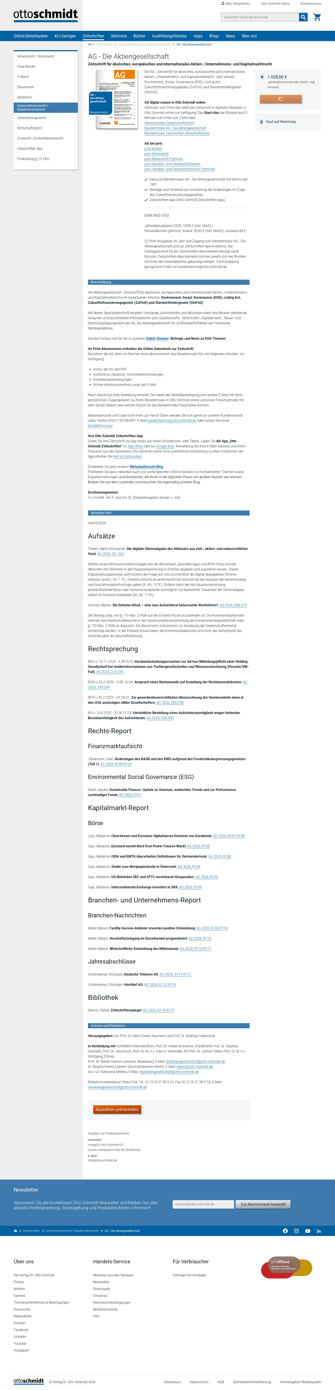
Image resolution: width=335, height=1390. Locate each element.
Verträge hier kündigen (189, 1275)
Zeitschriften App (30, 149)
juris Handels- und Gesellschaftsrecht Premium (179, 169)
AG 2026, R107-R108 (229, 836)
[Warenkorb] (317, 17)
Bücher (139, 35)
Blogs (214, 35)
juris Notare (153, 149)
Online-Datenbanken (31, 35)
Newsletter (101, 1282)
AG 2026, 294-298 (170, 703)
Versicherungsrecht (31, 118)
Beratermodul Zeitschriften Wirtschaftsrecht (177, 133)
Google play (165, 446)
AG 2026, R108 (198, 846)
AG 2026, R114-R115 (158, 1010)
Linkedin (20, 1337)
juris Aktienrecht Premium (163, 159)
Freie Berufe (26, 67)
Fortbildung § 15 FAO (33, 159)
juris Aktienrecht (156, 154)
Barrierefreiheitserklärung (252, 1382)
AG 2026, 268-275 (233, 605)
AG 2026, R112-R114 (160, 985)
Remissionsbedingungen (111, 1303)
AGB (220, 1382)
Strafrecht (24, 97)
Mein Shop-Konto (237, 4)
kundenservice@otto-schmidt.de (172, 421)
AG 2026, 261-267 (110, 554)
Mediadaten (23, 1316)
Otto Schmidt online (275, 4)
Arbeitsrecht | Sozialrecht (35, 56)
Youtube (20, 1344)
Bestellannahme (105, 1310)
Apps (198, 35)
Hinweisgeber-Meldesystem (300, 1382)
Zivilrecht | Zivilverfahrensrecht (40, 138)
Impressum (172, 1382)
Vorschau (100, 1296)
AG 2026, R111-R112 (175, 974)
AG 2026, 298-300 (160, 718)
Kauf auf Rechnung (280, 122)
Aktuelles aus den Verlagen (113, 1275)
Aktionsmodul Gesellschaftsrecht (169, 123)
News (230, 35)
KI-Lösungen (65, 35)
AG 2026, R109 (206, 877)
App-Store (135, 446)
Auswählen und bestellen (117, 1109)
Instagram (21, 1351)
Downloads (101, 1289)
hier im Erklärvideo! (127, 456)
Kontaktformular (100, 426)
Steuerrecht (25, 87)
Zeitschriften (93, 35)
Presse (19, 1282)
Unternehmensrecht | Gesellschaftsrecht (144, 44)
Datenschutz (199, 1382)
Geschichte (22, 1310)
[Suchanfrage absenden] (303, 17)
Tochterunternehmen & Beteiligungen (41, 1303)
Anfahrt (19, 1289)
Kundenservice (311, 4)
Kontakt (19, 1323)
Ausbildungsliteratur (169, 35)
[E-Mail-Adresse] (203, 1204)
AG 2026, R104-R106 (116, 764)
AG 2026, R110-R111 (195, 949)
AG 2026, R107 (130, 795)
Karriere (19, 1296)
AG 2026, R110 (200, 938)
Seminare (119, 35)
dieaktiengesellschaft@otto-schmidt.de (195, 1061)
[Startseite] (29, 1384)
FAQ (96, 1316)
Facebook (21, 1330)
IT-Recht (23, 77)
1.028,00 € (291, 82)
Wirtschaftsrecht (29, 128)
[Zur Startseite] (89, 44)
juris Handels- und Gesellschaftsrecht (172, 164)
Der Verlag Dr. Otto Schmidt (34, 1275)
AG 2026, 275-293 (109, 672)
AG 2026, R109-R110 (212, 928)
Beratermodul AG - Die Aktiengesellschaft (175, 128)
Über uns (249, 35)
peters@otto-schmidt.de (195, 1067)
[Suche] (260, 17)
